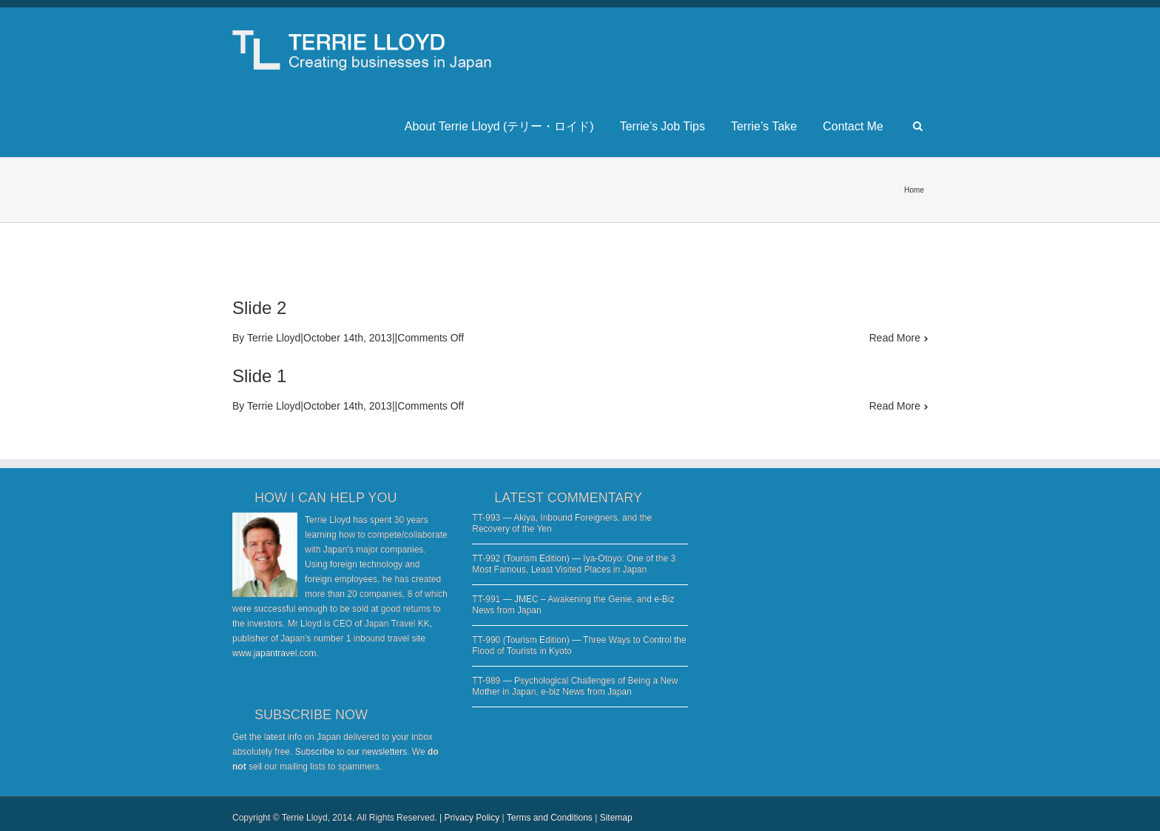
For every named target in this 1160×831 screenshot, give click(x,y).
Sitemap (616, 817)
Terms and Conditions (550, 817)
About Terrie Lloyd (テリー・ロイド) (499, 126)
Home (914, 190)
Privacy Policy (472, 817)
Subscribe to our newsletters (351, 752)
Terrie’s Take (764, 126)
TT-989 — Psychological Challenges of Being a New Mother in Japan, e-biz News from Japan (575, 686)
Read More (894, 338)
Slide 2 (259, 308)
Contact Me (853, 126)
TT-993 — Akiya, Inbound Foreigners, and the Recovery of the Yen (562, 523)
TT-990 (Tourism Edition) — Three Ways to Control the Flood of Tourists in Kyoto (579, 645)
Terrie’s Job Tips (662, 126)
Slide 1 (259, 376)
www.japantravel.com (274, 653)
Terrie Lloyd (273, 338)
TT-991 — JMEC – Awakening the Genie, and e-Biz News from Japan (573, 604)
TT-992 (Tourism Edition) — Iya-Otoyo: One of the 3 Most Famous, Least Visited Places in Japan (573, 564)
